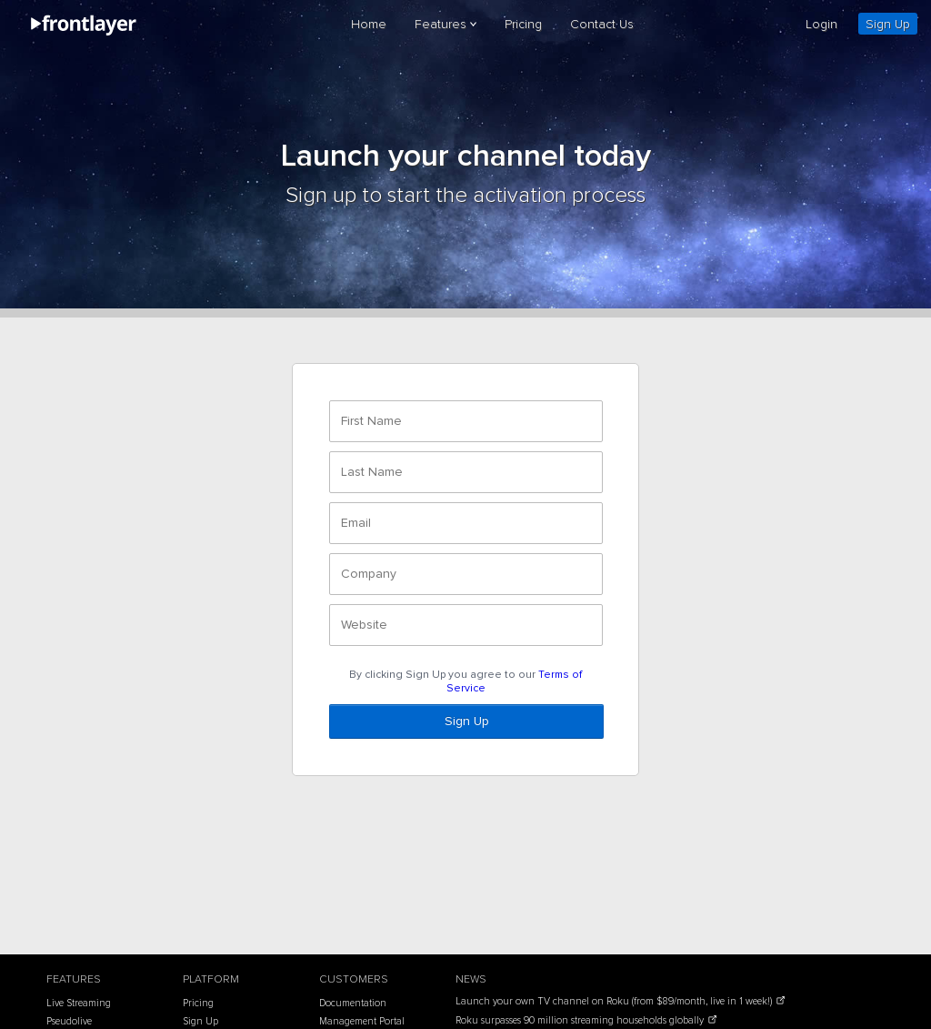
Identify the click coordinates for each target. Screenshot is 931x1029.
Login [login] (821, 24)
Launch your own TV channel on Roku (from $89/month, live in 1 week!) (615, 1001)
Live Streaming (78, 1003)
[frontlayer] (84, 32)
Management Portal (362, 1021)
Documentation (352, 1003)
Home (368, 24)
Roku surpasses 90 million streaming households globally (580, 1020)
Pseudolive (69, 1021)
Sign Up (888, 24)
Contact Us (602, 24)
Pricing (523, 24)
